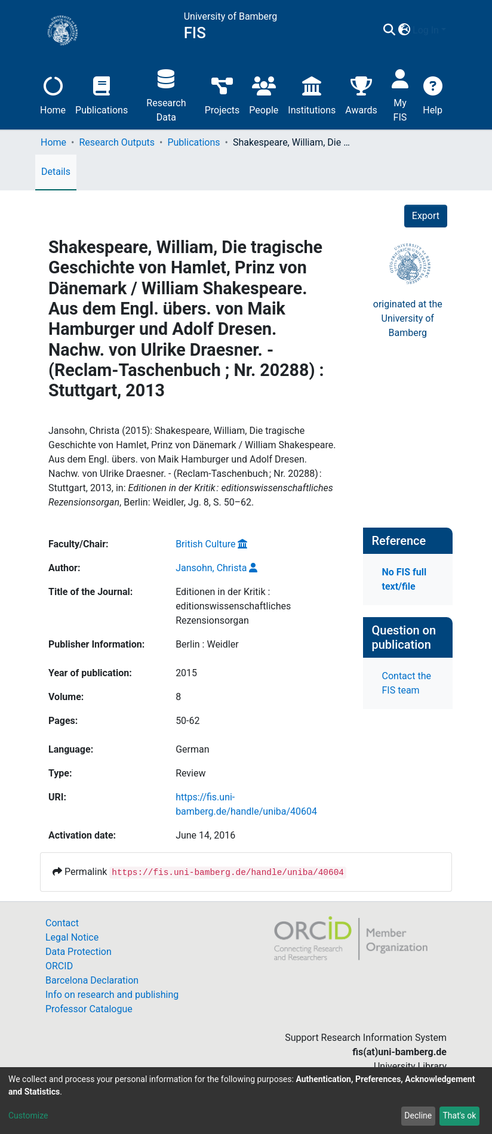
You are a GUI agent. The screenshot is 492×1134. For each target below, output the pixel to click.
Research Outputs (117, 142)
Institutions (312, 94)
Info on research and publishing (112, 994)
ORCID (59, 966)
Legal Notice (72, 937)
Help (432, 94)
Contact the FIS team (406, 683)
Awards (361, 94)
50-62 (187, 720)
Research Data (166, 94)
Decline (418, 1115)
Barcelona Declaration (92, 980)
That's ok (459, 1115)
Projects (222, 94)
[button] (403, 30)
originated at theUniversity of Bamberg (407, 318)
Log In (426, 30)
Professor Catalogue (89, 1009)
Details (55, 171)
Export (425, 215)
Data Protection (78, 951)
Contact (62, 923)
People (263, 94)
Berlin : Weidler (207, 644)
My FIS (400, 94)
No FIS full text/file (404, 579)
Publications (101, 94)
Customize (28, 1115)
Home (53, 94)
